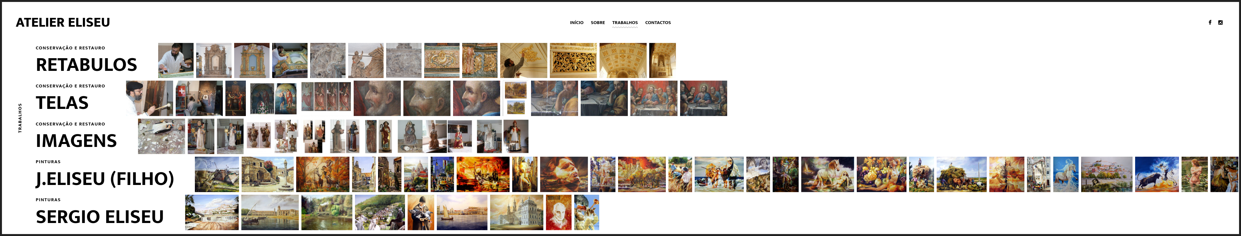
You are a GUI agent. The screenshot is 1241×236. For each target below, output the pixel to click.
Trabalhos (625, 23)
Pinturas (48, 162)
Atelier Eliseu (63, 22)
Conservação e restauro (70, 48)
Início (577, 23)
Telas (62, 103)
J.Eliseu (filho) (105, 179)
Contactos (658, 23)
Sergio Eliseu (100, 217)
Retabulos (86, 65)
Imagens (76, 141)
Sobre (598, 23)
